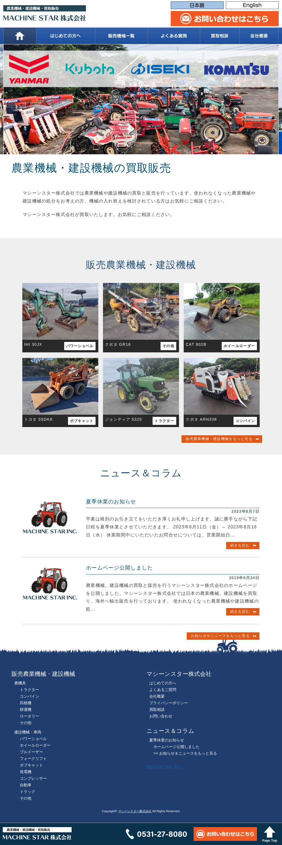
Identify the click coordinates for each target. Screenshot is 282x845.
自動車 (25, 785)
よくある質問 (174, 36)
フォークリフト (33, 758)
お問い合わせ (160, 716)
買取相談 (219, 36)
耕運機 (25, 709)
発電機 (25, 772)
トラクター (164, 421)
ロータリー (29, 716)
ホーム (19, 36)
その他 (168, 346)
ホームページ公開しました (119, 568)
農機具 (20, 683)
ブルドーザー (31, 752)
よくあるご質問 (162, 689)
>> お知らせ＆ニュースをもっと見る (185, 753)
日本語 (197, 5)
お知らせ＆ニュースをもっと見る (220, 636)
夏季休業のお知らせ (111, 501)
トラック (27, 791)
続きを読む (240, 545)
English (252, 5)
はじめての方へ (65, 36)
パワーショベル (80, 346)
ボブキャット (82, 421)
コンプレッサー (33, 778)
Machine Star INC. (165, 766)
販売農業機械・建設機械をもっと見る (219, 439)
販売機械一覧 (121, 36)
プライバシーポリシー (168, 703)
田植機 (25, 703)
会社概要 (259, 36)
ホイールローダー (239, 346)
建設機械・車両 (27, 732)
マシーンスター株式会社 (134, 811)
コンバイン (245, 421)
